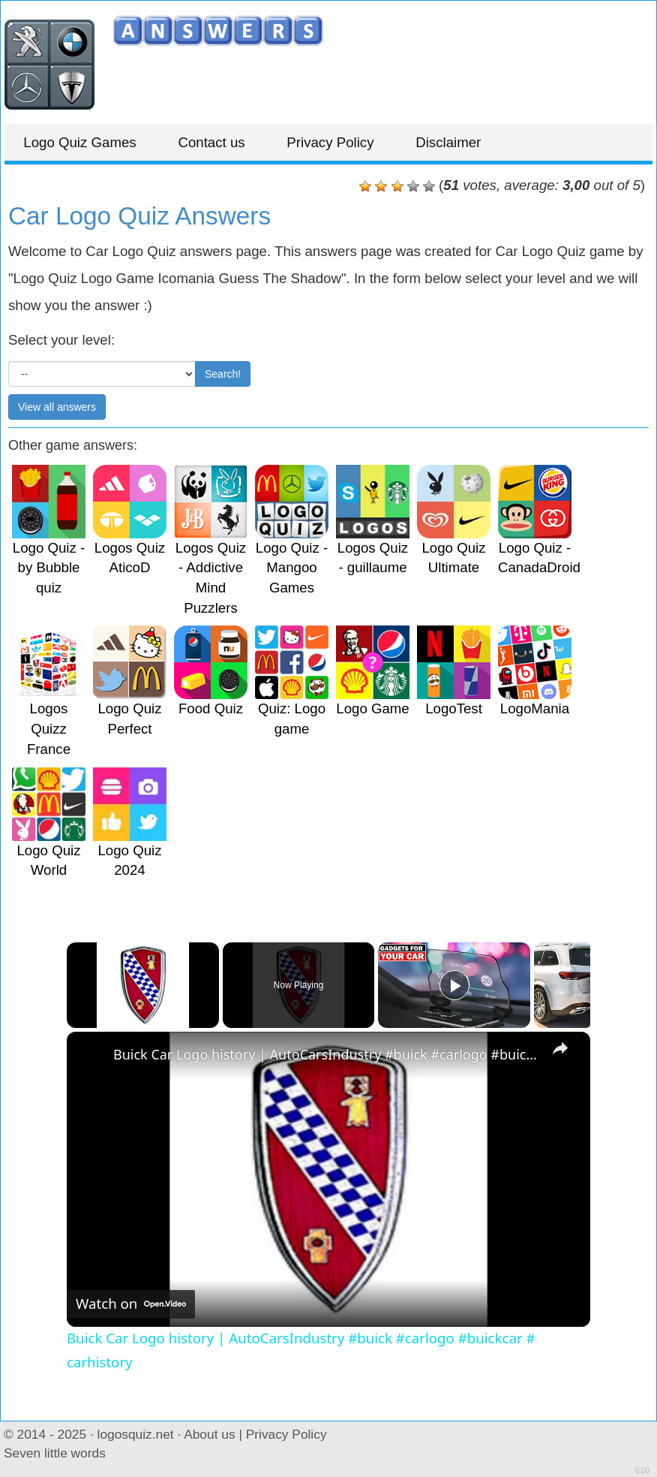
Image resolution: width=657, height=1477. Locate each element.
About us (209, 1434)
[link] (91, 1056)
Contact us (222, 142)
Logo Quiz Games (83, 142)
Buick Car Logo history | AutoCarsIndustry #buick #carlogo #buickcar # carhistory (326, 1054)
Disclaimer (473, 142)
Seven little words (55, 1452)
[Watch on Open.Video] (131, 1303)
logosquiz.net (136, 1434)
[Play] (455, 985)
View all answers (57, 407)
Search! (223, 374)
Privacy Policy (348, 142)
